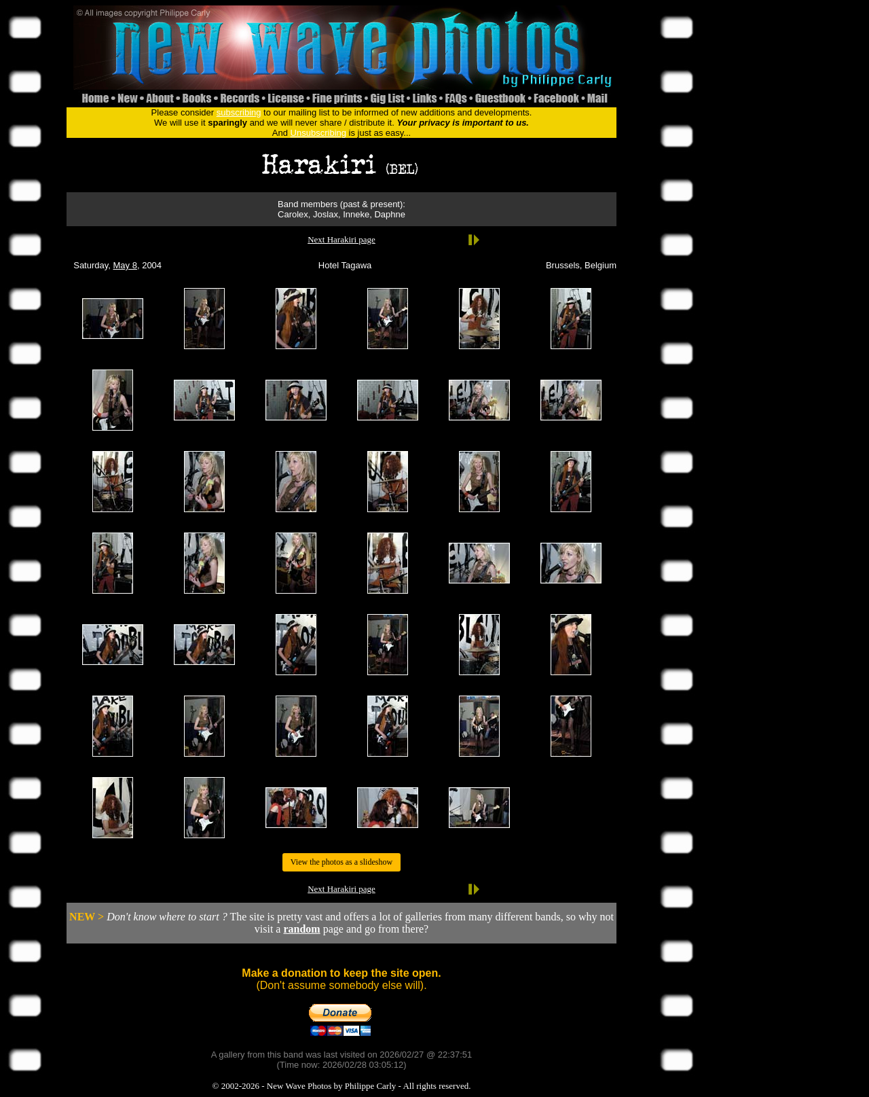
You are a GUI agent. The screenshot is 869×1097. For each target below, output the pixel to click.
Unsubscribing (318, 133)
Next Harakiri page (341, 239)
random (301, 929)
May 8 (125, 265)
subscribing (239, 112)
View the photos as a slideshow (341, 862)
